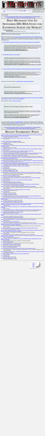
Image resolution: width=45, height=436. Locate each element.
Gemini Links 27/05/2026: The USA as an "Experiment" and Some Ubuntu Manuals (16, 180)
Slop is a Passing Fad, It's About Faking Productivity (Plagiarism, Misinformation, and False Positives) (20, 184)
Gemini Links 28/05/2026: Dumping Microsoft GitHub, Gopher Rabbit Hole (15, 166)
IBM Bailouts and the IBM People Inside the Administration (12, 217)
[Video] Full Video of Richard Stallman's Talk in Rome (11, 182)
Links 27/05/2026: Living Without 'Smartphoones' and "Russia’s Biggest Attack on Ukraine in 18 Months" (20, 177)
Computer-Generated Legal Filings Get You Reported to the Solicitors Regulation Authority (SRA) (19, 228)
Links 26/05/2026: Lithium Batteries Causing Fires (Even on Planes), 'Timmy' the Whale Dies (18, 219)
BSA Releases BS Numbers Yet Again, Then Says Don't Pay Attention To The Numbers (21, 42)
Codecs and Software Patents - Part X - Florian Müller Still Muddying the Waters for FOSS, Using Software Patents (22, 251)
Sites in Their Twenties (5, 233)
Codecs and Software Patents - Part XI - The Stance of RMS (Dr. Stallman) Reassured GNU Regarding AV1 (21, 196)
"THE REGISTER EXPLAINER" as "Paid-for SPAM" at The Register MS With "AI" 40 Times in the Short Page (22, 160)
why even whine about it (19, 99)
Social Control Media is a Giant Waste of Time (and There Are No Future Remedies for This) (18, 248)
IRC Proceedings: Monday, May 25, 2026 (8, 258)
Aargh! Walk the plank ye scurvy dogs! (11, 54)
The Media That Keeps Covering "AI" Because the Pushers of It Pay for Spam (15, 189)
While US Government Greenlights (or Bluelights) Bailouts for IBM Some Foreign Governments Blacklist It (21, 210)
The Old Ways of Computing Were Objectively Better (11, 246)
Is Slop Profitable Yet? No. (6, 143)
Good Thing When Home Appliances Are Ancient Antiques (12, 212)
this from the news (16, 101)
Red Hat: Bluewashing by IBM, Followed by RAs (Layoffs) (12, 201)
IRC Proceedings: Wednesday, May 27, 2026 (9, 170)
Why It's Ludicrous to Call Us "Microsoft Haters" (10, 221)
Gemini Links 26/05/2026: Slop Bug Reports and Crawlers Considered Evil (15, 253)
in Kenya (11, 123)
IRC (11, 10)
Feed (4, 11)
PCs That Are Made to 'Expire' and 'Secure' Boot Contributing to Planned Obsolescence (17, 151)
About (8, 10)
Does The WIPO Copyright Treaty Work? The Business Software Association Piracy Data (22, 69)
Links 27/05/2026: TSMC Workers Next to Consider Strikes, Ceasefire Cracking (16, 138)
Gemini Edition (16, 10)
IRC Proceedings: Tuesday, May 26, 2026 (8, 194)
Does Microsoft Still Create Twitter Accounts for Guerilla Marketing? (18, 17)
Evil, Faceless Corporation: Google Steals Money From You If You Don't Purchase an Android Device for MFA (21, 153)
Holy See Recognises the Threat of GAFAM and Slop (11, 244)
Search (30, 10)
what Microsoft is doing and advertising (24, 81)
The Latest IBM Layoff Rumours (7, 242)
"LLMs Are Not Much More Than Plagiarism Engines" (11, 141)
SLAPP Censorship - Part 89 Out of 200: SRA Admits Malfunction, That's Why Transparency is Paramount (21, 172)
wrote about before (19, 122)
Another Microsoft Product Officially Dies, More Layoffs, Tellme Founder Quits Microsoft (23, 18)
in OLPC (17, 123)
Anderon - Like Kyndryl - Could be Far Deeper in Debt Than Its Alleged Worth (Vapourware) (18, 186)
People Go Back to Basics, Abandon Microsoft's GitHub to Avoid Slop (14, 155)
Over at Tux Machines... (5, 168)
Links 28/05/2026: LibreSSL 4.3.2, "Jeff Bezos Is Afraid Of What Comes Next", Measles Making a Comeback (21, 149)
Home (4, 10)
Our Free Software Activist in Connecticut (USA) (10, 175)
